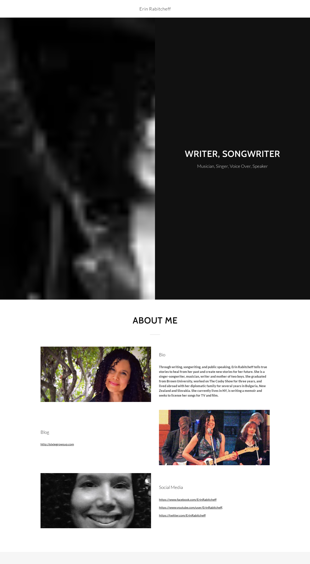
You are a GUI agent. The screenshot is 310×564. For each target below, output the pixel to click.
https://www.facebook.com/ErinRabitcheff (187, 499)
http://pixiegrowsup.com (57, 444)
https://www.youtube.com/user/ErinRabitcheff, (191, 507)
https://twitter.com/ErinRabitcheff (182, 515)
